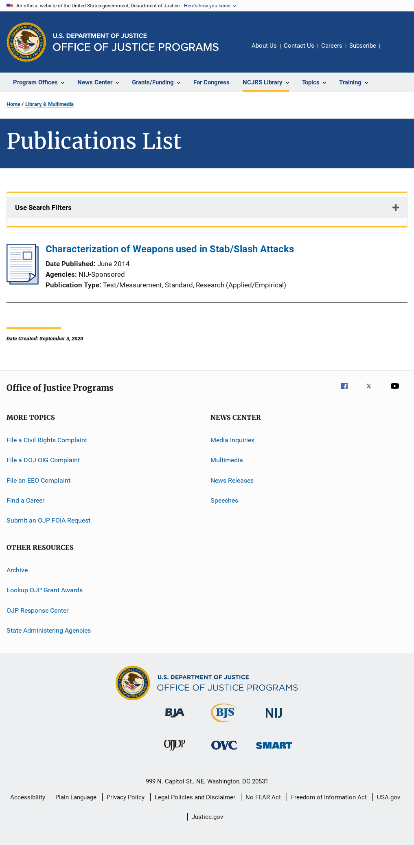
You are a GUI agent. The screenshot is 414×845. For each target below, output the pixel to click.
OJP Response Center (37, 610)
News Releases (232, 480)
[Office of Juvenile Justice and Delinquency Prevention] (174, 752)
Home (13, 104)
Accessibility (27, 797)
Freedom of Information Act (329, 797)
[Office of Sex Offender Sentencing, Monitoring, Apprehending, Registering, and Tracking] (274, 750)
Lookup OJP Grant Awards (45, 590)
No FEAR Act (263, 797)
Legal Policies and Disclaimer (195, 797)
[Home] (136, 42)
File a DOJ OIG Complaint (43, 460)
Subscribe (362, 45)
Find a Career (25, 500)
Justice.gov (207, 817)
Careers (331, 45)
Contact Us (299, 45)
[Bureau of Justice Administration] (174, 719)
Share (393, 51)
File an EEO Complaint (38, 480)
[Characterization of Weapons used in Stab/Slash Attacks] (23, 282)
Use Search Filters (43, 207)
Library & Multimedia (49, 104)
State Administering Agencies (49, 630)
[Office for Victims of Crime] (224, 751)
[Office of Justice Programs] (26, 42)
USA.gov (388, 797)
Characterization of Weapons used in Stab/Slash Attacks (170, 249)
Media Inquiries (232, 440)
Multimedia (226, 460)
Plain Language (75, 797)
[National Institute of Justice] (274, 719)
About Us (264, 45)
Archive (17, 570)
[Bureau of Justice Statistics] (224, 724)
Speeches (224, 500)
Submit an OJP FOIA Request (48, 520)
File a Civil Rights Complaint (47, 440)
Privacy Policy (126, 797)
